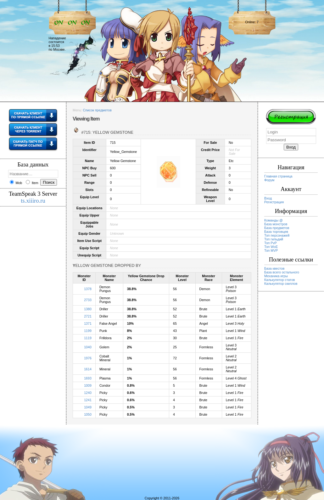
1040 (88, 347)
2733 (88, 300)
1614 (88, 369)
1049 (88, 407)
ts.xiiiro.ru (33, 200)
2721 (88, 316)
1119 (88, 338)
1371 (88, 323)
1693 (88, 378)
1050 (88, 414)
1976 (88, 358)
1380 (88, 309)
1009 (88, 385)
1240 (88, 393)
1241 (88, 400)
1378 (88, 289)
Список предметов (97, 110)
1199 (88, 331)
